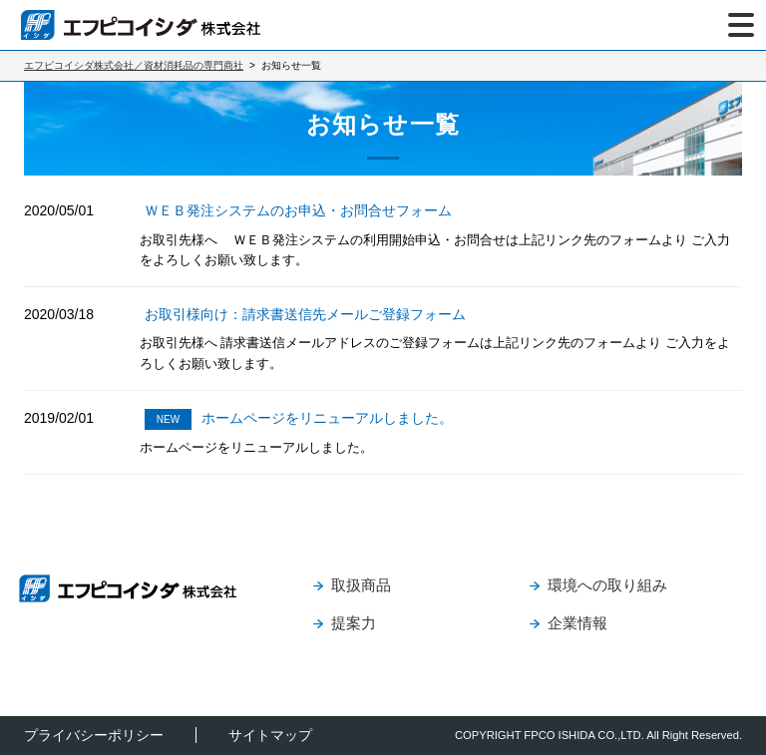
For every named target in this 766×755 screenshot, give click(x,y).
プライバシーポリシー (94, 735)
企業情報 (577, 622)
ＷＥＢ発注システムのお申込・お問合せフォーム (298, 210)
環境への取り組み (607, 584)
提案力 (353, 622)
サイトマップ (270, 735)
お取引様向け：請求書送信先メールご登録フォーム (305, 314)
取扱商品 (361, 584)
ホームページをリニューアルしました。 (299, 418)
